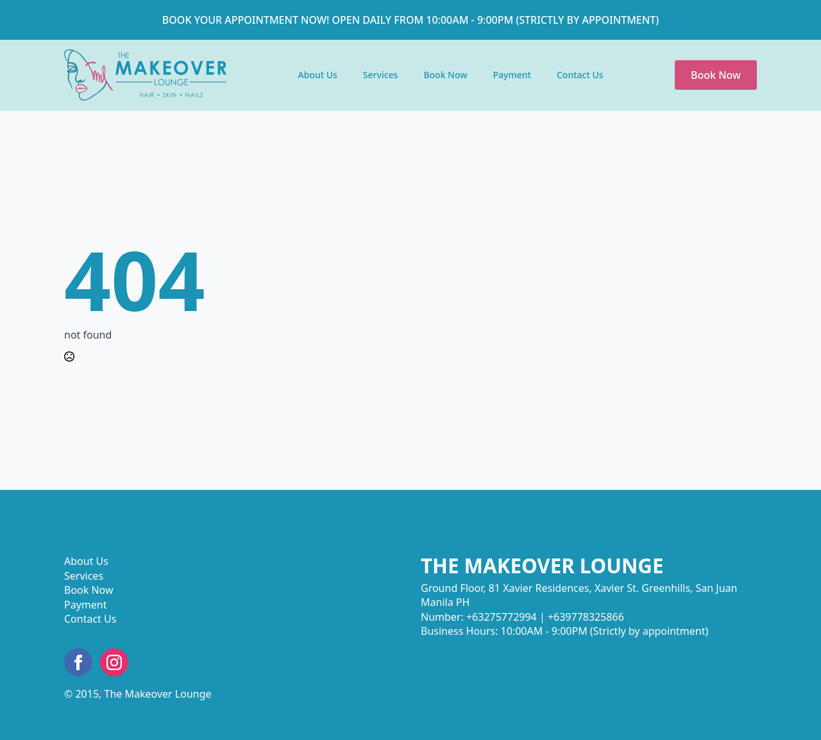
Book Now (445, 75)
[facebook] (78, 662)
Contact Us (580, 75)
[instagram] (114, 662)
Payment (512, 75)
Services (380, 75)
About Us (317, 75)
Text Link (145, 75)
